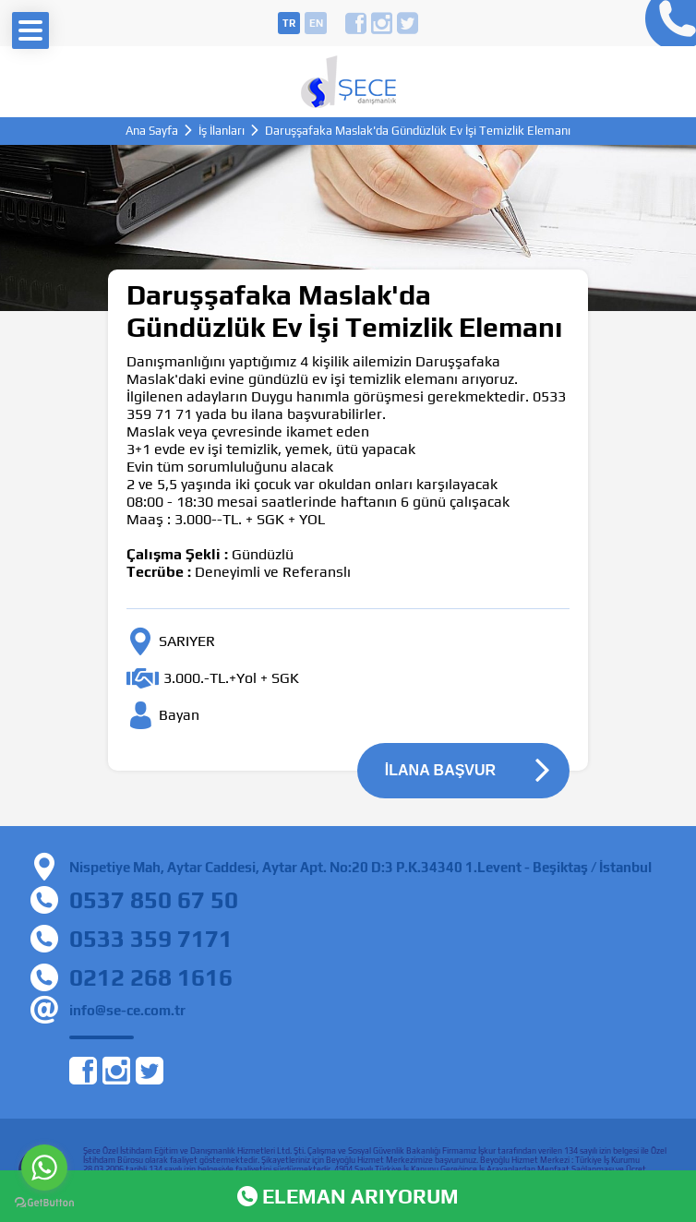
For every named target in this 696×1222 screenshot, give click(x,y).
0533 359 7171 (151, 938)
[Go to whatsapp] (44, 1167)
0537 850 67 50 (153, 900)
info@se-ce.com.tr (127, 1010)
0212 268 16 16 (666, 23)
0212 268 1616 (151, 977)
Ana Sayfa (152, 131)
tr (288, 23)
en (316, 23)
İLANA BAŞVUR (440, 770)
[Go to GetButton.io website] (44, 1203)
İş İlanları (221, 131)
